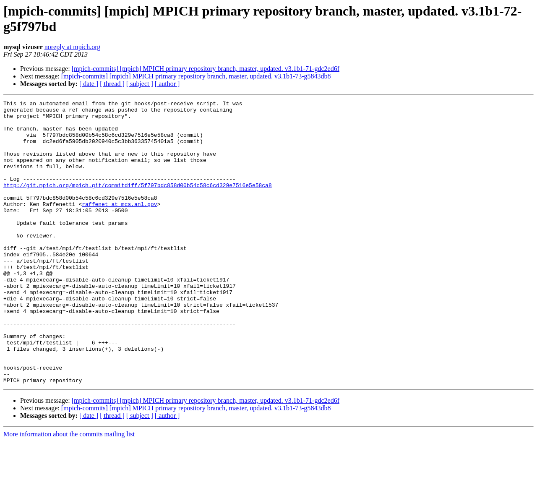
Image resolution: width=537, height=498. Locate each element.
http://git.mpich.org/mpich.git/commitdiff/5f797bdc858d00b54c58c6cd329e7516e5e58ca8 (137, 202)
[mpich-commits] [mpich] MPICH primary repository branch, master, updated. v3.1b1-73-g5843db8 (196, 76)
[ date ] (88, 83)
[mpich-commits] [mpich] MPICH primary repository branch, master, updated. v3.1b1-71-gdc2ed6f (205, 68)
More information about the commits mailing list (69, 490)
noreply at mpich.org (72, 46)
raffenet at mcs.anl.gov (119, 225)
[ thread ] (112, 83)
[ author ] (167, 83)
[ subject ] (139, 83)
